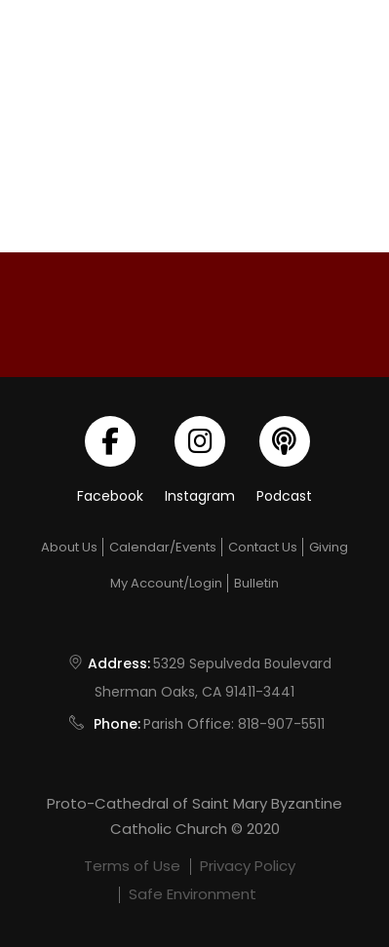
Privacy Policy (247, 865)
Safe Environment (192, 894)
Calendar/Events (162, 547)
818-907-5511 (281, 724)
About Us (69, 547)
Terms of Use (132, 865)
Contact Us (262, 547)
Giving (328, 547)
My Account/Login (166, 583)
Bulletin (256, 583)
